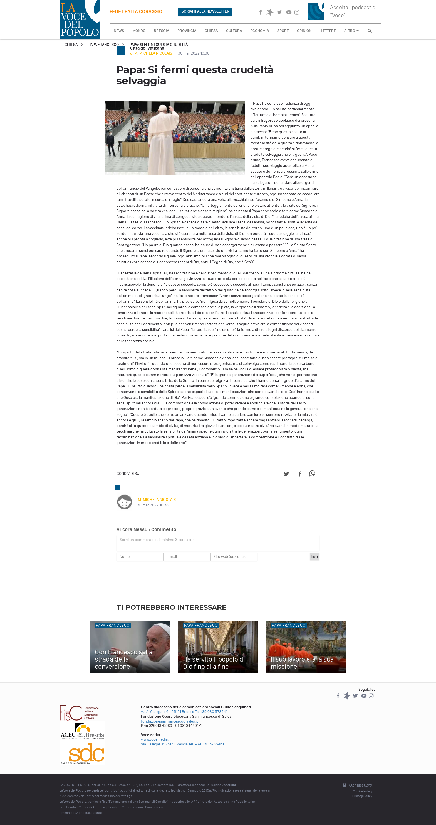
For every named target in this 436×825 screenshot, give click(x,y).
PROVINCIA (186, 30)
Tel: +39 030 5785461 (206, 744)
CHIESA (211, 30)
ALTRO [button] (351, 30)
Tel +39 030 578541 (211, 711)
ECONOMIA (259, 30)
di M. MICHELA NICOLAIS (151, 53)
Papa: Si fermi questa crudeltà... (160, 44)
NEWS (119, 30)
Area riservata (357, 785)
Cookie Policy (362, 791)
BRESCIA (161, 30)
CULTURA (234, 30)
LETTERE (328, 30)
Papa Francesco (103, 44)
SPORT (283, 30)
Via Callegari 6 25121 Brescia (164, 744)
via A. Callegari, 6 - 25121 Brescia (167, 711)
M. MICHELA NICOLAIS (156, 499)
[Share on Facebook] (300, 475)
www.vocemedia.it (156, 739)
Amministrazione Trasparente (81, 813)
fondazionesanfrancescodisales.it (169, 721)
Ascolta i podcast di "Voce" (353, 11)
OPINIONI (305, 30)
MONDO (138, 30)
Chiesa (71, 44)
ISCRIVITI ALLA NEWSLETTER (204, 11)
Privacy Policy (362, 796)
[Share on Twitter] (286, 475)
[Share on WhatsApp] (313, 475)
